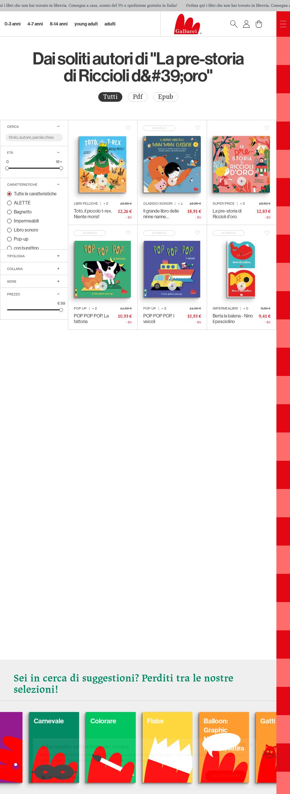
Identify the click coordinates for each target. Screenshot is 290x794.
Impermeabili (26, 221)
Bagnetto (23, 212)
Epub (165, 97)
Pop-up (21, 239)
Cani (24, 721)
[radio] (110, 97)
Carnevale (89, 721)
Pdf (138, 97)
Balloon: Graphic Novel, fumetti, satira (264, 734)
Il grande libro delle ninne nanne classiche (161, 214)
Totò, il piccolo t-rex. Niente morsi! (93, 213)
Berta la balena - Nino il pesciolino (233, 318)
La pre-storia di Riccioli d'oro (227, 213)
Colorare (143, 721)
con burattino (26, 248)
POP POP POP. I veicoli (158, 318)
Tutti (110, 97)
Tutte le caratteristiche (35, 193)
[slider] (7, 168)
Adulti (110, 24)
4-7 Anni (35, 24)
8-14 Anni (59, 24)
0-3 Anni (13, 24)
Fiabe (195, 721)
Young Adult (86, 24)
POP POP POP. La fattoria (91, 318)
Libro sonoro (26, 230)
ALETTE (22, 202)
